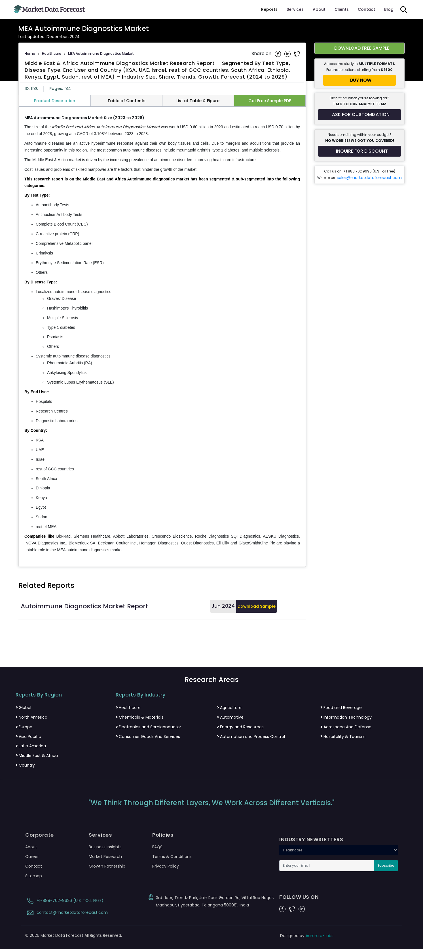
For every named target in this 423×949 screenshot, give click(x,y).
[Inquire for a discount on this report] (359, 151)
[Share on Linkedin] (288, 53)
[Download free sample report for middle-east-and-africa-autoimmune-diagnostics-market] (359, 48)
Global (23, 707)
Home (30, 53)
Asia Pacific (28, 736)
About (319, 9)
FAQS (157, 847)
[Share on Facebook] (278, 53)
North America (31, 717)
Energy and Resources (240, 727)
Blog (389, 9)
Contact (366, 9)
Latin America (31, 746)
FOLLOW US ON (299, 897)
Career (32, 856)
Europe (24, 727)
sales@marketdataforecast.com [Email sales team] (369, 177)
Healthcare (51, 53)
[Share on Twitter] (297, 53)
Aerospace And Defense (345, 727)
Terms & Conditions (172, 856)
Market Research (105, 856)
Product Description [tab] (54, 101)
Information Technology (346, 717)
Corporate (39, 835)
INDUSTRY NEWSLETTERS (311, 839)
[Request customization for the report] (359, 114)
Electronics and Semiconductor (148, 727)
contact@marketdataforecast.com (66, 912)
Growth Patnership (107, 866)
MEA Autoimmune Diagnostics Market (101, 53)
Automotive (230, 717)
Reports (269, 9)
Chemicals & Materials (139, 717)
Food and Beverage (341, 707)
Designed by (306, 936)
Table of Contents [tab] (126, 101)
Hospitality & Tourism (342, 736)
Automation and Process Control (251, 736)
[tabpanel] (162, 334)
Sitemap (33, 876)
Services (295, 9)
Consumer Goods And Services (148, 736)
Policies (162, 835)
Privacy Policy (165, 866)
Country (25, 765)
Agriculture (229, 707)
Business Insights (105, 847)
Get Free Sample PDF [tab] (269, 101)
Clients (342, 9)
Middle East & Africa (37, 755)
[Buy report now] (359, 80)
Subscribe (385, 865)
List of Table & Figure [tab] (197, 101)
